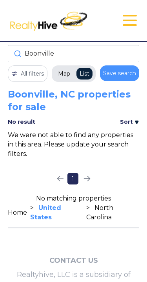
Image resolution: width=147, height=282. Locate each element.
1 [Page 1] (73, 178)
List (84, 73)
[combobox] (73, 53)
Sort (129, 121)
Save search (119, 73)
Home (17, 212)
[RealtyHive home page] (51, 20)
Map (64, 73)
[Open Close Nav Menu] (129, 20)
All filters (27, 73)
